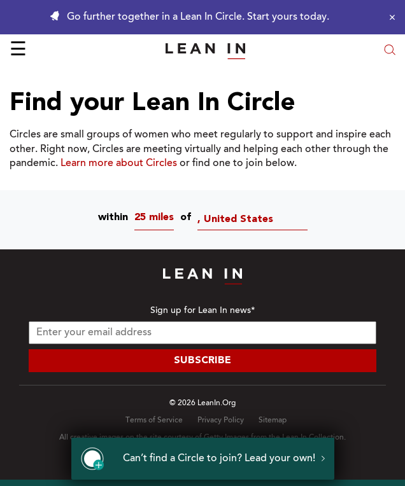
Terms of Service (154, 420)
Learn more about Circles (118, 163)
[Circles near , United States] (255, 219)
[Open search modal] (389, 51)
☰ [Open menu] (18, 50)
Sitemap (273, 420)
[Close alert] (389, 17)
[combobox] (157, 219)
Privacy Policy (220, 420)
